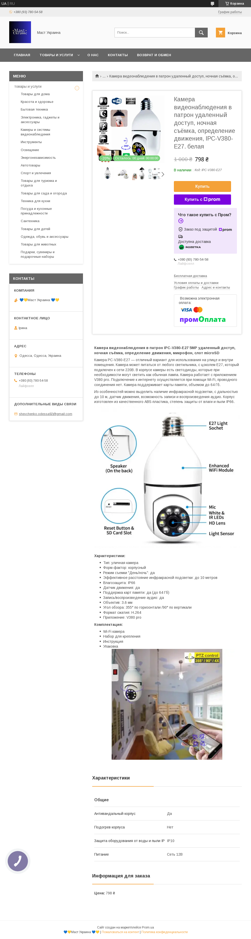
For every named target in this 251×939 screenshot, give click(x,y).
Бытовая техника (34, 109)
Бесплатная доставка (190, 276)
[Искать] (201, 32)
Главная (22, 55)
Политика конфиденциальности (164, 932)
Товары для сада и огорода (44, 193)
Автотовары (30, 165)
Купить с (202, 199)
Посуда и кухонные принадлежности (36, 211)
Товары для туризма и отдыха (39, 183)
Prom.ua (148, 927)
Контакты (118, 55)
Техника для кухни (35, 201)
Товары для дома (35, 94)
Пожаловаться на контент (120, 932)
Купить (202, 186)
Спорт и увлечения (36, 173)
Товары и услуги (56, 55)
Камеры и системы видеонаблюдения (35, 132)
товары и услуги (27, 86)
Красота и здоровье (37, 102)
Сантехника (30, 221)
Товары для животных (38, 244)
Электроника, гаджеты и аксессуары (40, 119)
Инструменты (31, 142)
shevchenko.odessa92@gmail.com (45, 414)
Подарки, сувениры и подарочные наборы (38, 254)
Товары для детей (35, 229)
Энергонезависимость (38, 158)
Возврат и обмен (154, 55)
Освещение (30, 150)
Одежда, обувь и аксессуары (44, 237)
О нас (93, 55)
